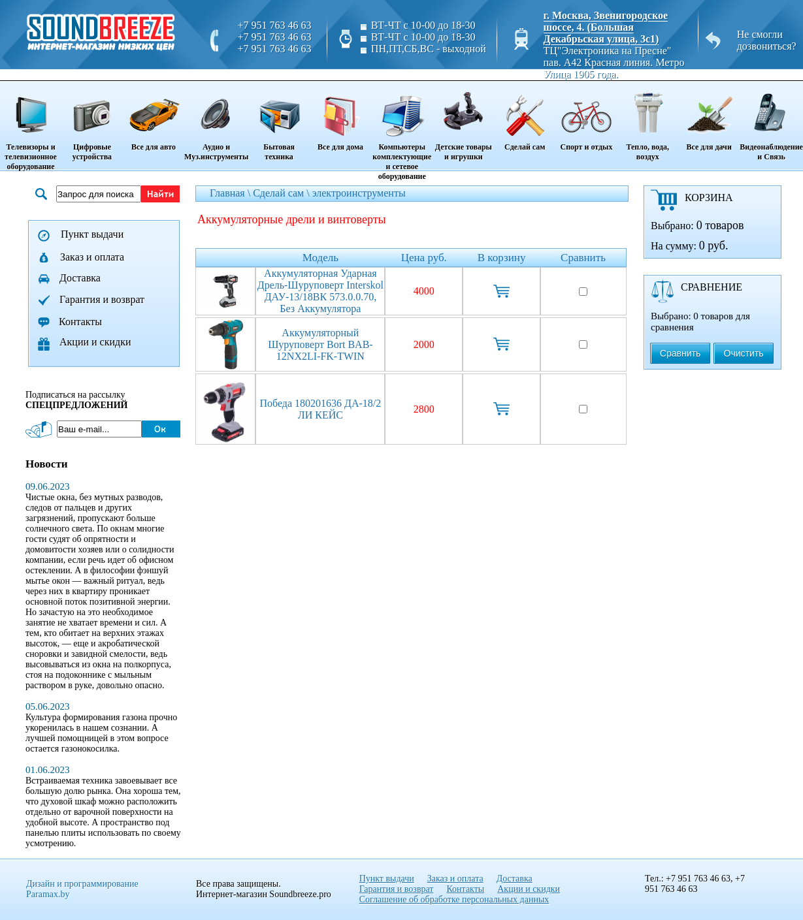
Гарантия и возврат (101, 299)
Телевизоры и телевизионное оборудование (30, 126)
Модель (320, 257)
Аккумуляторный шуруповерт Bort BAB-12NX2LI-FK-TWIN (320, 344)
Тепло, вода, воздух (647, 121)
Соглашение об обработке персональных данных (454, 899)
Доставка (80, 277)
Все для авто (153, 116)
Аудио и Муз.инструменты (216, 121)
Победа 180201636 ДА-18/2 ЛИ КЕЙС (320, 409)
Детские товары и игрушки (464, 121)
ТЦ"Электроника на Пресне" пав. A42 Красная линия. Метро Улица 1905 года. (614, 62)
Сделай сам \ (282, 192)
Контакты (80, 321)
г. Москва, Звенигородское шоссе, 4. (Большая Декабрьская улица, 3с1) (606, 27)
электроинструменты (359, 192)
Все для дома (340, 116)
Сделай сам (524, 116)
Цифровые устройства (92, 121)
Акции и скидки (95, 341)
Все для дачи (709, 116)
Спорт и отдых (586, 116)
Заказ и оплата (92, 256)
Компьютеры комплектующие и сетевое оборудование (402, 131)
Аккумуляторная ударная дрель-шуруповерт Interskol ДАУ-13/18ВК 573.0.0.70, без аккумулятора (320, 291)
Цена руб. (424, 257)
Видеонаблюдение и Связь (771, 121)
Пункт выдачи (92, 234)
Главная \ (231, 192)
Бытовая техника (279, 121)
